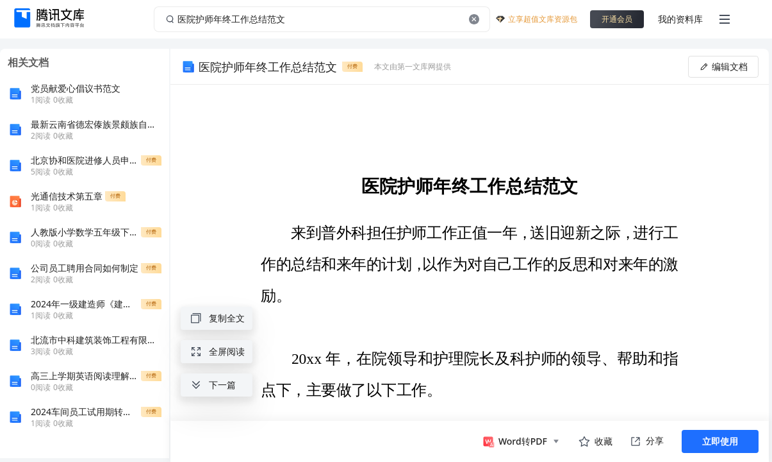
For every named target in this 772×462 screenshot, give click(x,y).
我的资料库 (680, 19)
